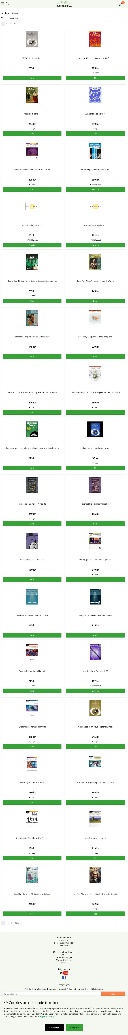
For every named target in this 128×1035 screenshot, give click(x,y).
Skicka (113, 994)
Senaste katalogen (64, 957)
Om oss (64, 954)
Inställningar (54, 1027)
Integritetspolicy (46, 1016)
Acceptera (74, 1027)
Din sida (64, 945)
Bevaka (95, 189)
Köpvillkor (64, 940)
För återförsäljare (64, 960)
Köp (32, 858)
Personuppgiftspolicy (64, 942)
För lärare (64, 962)
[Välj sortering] (68, 18)
